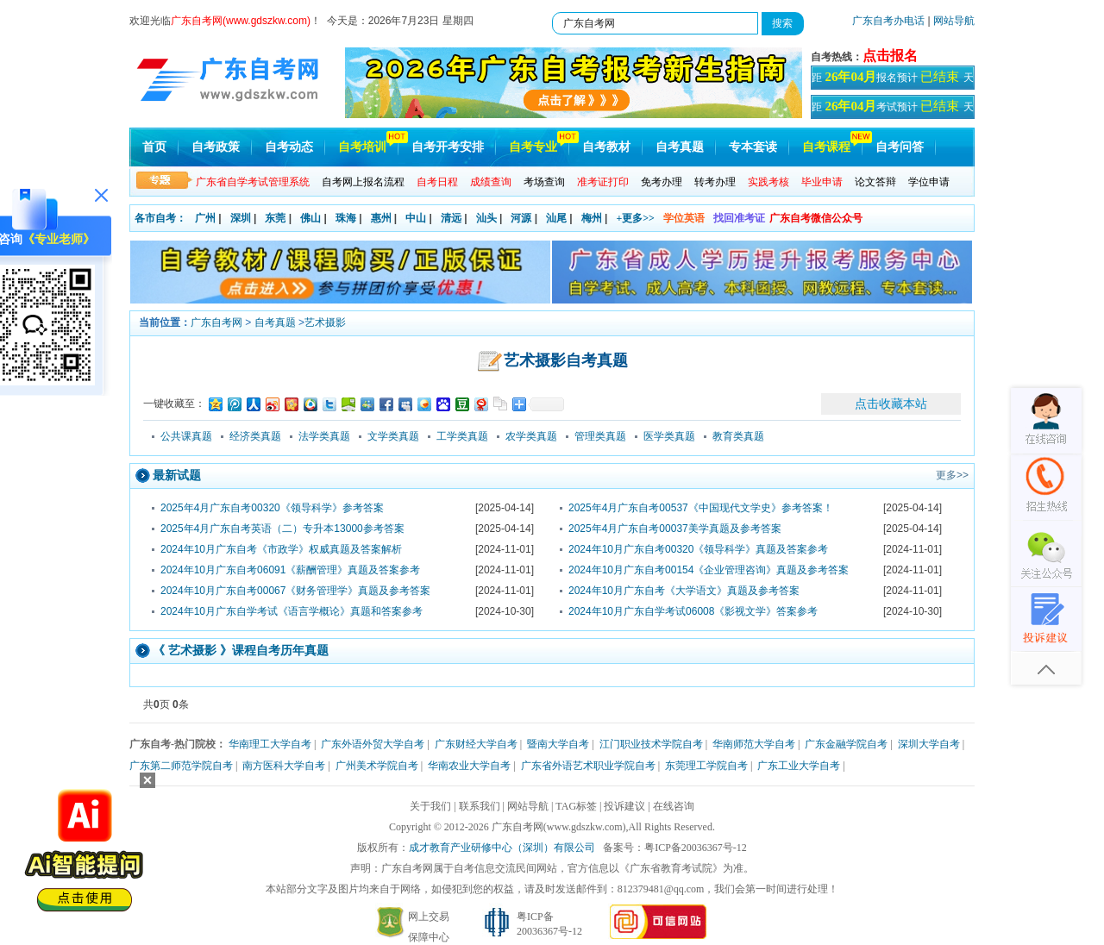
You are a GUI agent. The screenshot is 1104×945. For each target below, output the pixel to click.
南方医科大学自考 (283, 766)
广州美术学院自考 (377, 766)
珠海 (346, 218)
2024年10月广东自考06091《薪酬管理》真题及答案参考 (290, 570)
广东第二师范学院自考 (181, 766)
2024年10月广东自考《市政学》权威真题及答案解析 (281, 549)
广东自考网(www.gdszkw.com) (559, 827)
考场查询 (544, 182)
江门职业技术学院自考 (651, 744)
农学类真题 (531, 436)
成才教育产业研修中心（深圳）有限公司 (502, 848)
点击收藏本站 (891, 403)
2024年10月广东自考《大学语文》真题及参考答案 (684, 591)
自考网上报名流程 (363, 182)
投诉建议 (624, 806)
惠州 (381, 218)
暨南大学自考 (558, 744)
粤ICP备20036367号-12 (695, 848)
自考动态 (289, 147)
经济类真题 (255, 436)
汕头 (486, 218)
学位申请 (929, 182)
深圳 (240, 218)
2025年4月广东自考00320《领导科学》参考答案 (272, 508)
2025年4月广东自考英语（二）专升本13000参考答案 (282, 529)
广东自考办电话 (888, 21)
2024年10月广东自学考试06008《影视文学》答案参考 (693, 611)
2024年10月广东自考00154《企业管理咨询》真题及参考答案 (708, 570)
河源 (521, 218)
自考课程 (826, 147)
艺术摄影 (325, 322)
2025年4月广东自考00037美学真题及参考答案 (674, 529)
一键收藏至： (174, 403)
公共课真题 (186, 436)
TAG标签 (576, 806)
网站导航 (954, 21)
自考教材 (606, 147)
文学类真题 (393, 436)
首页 (154, 147)
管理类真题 (600, 436)
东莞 (275, 218)
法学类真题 (324, 436)
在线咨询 (673, 806)
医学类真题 (669, 436)
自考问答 (899, 147)
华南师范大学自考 (753, 744)
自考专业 (533, 147)
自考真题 (680, 147)
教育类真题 (738, 436)
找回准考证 (739, 218)
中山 (415, 218)
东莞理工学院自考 (706, 766)
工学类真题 (462, 436)
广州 (205, 218)
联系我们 (479, 806)
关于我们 (430, 806)
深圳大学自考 (929, 744)
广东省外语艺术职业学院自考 (588, 766)
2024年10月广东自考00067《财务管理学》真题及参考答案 (295, 591)
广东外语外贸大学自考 (372, 744)
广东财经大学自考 (476, 744)
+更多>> (635, 218)
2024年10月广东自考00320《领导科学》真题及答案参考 (698, 549)
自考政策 (215, 147)
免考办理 (661, 182)
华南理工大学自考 (270, 744)
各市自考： (160, 218)
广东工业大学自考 (798, 766)
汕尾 (556, 218)
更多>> (952, 475)
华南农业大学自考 (469, 766)
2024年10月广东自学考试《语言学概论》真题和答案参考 (291, 611)
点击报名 (890, 55)
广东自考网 (216, 322)
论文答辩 (875, 182)
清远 (451, 218)
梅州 (591, 218)
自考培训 (362, 147)
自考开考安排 (447, 147)
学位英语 (684, 218)
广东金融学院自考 (846, 744)
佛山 (310, 218)
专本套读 (753, 147)
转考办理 (715, 182)
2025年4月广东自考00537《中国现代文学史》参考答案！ (700, 508)
